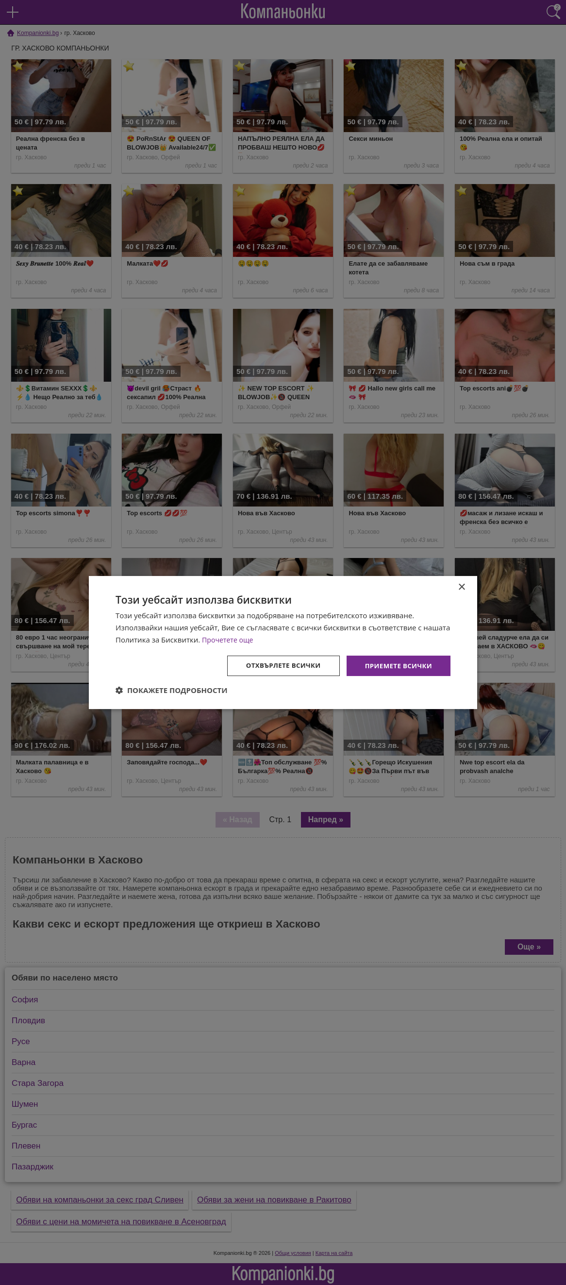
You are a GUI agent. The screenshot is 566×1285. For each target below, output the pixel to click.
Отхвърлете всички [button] (277, 665)
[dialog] (283, 642)
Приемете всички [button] (396, 665)
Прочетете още (229, 639)
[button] (172, 690)
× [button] (461, 587)
